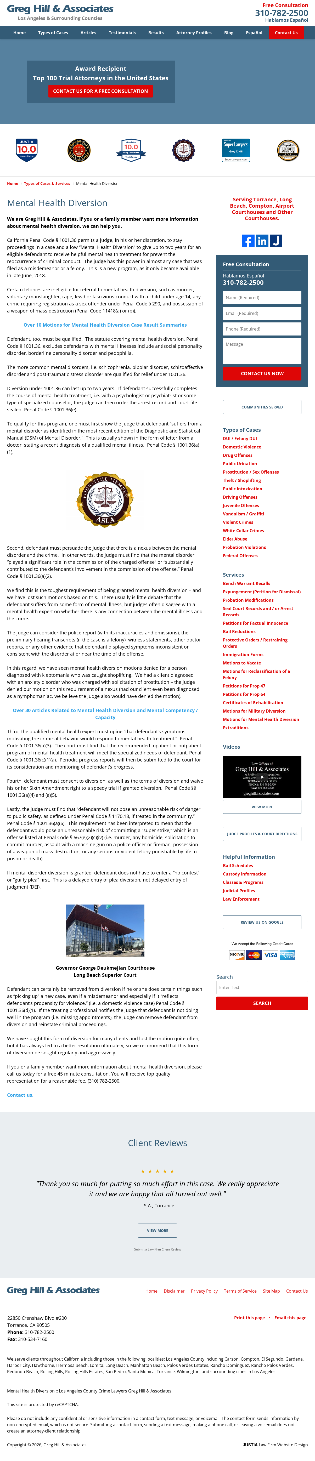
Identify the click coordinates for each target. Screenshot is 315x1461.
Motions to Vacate (242, 663)
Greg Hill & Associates (65, 1445)
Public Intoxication (242, 489)
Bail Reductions (239, 631)
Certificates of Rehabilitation (253, 703)
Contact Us (286, 33)
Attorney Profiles (194, 33)
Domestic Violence (242, 447)
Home (19, 33)
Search (262, 1003)
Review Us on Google (262, 922)
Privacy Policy (204, 1291)
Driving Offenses (240, 497)
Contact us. (20, 1095)
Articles (88, 33)
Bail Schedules (238, 865)
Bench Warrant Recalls (246, 583)
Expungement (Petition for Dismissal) (262, 592)
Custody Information (245, 874)
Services (233, 574)
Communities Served (262, 407)
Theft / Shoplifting (242, 480)
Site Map (271, 1291)
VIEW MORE (262, 806)
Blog (228, 33)
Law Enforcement (241, 899)
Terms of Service (240, 1291)
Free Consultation (246, 264)
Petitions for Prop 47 (244, 686)
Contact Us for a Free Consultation (100, 91)
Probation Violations (244, 547)
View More (157, 1230)
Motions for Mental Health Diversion (261, 719)
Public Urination (240, 464)
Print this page (250, 1318)
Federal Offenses (240, 556)
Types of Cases (53, 33)
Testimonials (122, 33)
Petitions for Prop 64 (244, 694)
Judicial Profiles (239, 891)
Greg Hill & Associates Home (60, 13)
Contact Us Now (262, 373)
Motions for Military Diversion (254, 711)
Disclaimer (174, 1291)
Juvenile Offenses (241, 505)
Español (254, 33)
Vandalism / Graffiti (243, 514)
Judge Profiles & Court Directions (262, 833)
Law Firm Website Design (275, 1445)
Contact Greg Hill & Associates (281, 13)
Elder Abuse (235, 539)
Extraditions (236, 728)
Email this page (290, 1318)
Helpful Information (249, 856)
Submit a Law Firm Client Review (157, 1249)
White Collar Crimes (243, 530)
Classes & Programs (243, 882)
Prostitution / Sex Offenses (251, 472)
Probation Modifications (248, 600)
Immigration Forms (243, 654)
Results (156, 33)
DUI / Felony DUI (240, 438)
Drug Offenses (237, 455)
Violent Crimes (238, 522)
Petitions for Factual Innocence (255, 623)
